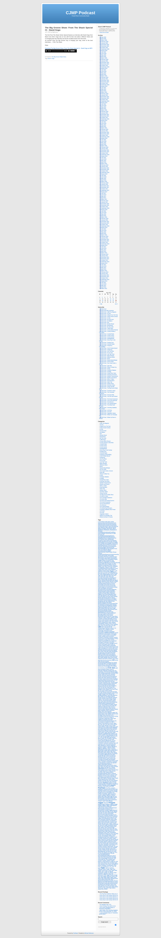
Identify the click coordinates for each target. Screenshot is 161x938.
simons (106, 827)
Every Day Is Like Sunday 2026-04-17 (109, 896)
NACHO (114, 763)
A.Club (101, 429)
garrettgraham (114, 695)
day (99, 652)
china (101, 624)
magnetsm (109, 747)
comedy (112, 629)
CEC (110, 621)
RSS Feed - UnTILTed (106, 410)
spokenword (111, 841)
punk (106, 792)
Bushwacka (101, 616)
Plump (99, 779)
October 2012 (104, 278)
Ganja (116, 692)
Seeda (103, 824)
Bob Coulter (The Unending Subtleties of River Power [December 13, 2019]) (108, 911)
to (102, 861)
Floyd (108, 687)
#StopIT (100, 566)
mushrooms (109, 760)
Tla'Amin (104, 860)
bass (99, 595)
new (105, 766)
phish (111, 777)
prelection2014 (111, 789)
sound (115, 837)
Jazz (101, 724)
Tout (111, 862)
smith (105, 832)
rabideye (113, 795)
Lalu (116, 733)
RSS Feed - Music (105, 358)
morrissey (100, 758)
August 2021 (104, 120)
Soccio (103, 834)
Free (115, 688)
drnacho (114, 665)
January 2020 (104, 148)
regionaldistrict (113, 805)
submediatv (106, 845)
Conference (101, 634)
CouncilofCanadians (109, 638)
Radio (105, 796)
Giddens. (100, 699)
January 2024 (104, 78)
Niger (99, 767)
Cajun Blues (115, 616)
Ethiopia (109, 677)
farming (112, 681)
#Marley (109, 549)
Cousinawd (113, 641)
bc (107, 595)
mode (107, 756)
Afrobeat (108, 580)
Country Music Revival (105, 441)
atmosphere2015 (102, 589)
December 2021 (105, 114)
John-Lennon (110, 724)
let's (114, 736)
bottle (99, 608)
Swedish (108, 848)
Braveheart (101, 609)
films (106, 685)
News (112, 766)
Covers (115, 643)
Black (110, 602)
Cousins (107, 643)
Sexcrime (102, 825)
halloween (105, 706)
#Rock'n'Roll (111, 560)
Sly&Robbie (101, 832)
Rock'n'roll (100, 814)
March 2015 (104, 235)
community (106, 630)
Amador (100, 582)
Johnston (107, 725)
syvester (100, 849)
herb (106, 711)
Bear (109, 596)
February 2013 (104, 272)
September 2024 (105, 67)
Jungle (107, 726)
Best (99, 600)
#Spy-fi (114, 565)
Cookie (100, 636)
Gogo (53, 58)
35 (105, 572)
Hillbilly (114, 712)
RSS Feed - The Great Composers (109, 399)
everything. (115, 678)
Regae (107, 801)
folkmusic (100, 688)
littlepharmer (109, 740)
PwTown (100, 794)
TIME (114, 858)
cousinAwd (111, 642)
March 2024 (104, 75)
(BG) (100, 569)
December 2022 (105, 96)
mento (99, 753)
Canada (116, 617)
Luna (104, 744)
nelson (115, 765)
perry (109, 775)
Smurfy (100, 834)
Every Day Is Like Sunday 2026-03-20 (109, 898)
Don (112, 662)
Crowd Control (103, 445)
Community (101, 630)
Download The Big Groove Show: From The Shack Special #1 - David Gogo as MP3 (68, 48)
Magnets (100, 747)
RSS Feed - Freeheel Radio (107, 344)
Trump (109, 870)
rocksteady (106, 816)
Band (103, 594)
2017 (115, 575)
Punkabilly (109, 792)
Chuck (111, 624)
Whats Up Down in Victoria (106, 517)
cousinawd (100, 642)
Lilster (113, 738)
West (112, 879)
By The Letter (103, 438)
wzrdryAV (100, 886)
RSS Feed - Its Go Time (106, 352)
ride (106, 811)
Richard (100, 811)
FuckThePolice (101, 691)
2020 (102, 576)
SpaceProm (104, 839)
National (109, 764)
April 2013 (103, 269)
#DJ (115, 538)
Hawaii (103, 709)
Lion (108, 739)
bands (106, 594)
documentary (106, 661)
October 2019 (104, 153)
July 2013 (103, 264)
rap (116, 796)
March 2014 (104, 252)
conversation (113, 635)
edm (109, 674)
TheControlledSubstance (104, 854)
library (99, 738)
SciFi (107, 823)
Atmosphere (104, 588)
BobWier (115, 605)
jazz (99, 724)
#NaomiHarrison (102, 552)
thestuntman (109, 857)
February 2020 (104, 147)
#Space (111, 565)
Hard (103, 708)
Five (101, 687)
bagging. (100, 594)
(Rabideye (113, 569)
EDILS (106, 674)
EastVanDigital (114, 673)
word (104, 884)
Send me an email (104, 32)
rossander (108, 819)
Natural (108, 765)
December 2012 (105, 275)
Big (116, 600)
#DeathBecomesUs (102, 538)
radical (99, 796)
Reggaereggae (101, 804)
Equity (99, 677)
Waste (99, 878)
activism (107, 577)
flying (111, 687)
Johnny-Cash (101, 725)
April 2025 (103, 56)
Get (107, 697)
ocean (106, 770)
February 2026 (104, 41)
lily (116, 738)
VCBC (105, 875)
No (109, 767)
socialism (114, 834)
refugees (100, 801)
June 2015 (103, 230)
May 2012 (103, 285)
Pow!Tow (114, 781)
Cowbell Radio (103, 444)
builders (105, 614)
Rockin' (115, 814)
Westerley (106, 881)
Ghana (111, 698)
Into (115, 720)
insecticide (110, 719)
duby (113, 670)
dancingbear (114, 650)
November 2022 (105, 98)
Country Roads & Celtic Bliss (106, 442)
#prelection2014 (113, 556)
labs (111, 732)
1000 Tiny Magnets (104, 423)
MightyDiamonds (108, 754)
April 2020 (103, 144)
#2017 (109, 521)
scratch (111, 823)
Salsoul (103, 821)
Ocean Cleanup (112, 770)
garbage (100, 695)
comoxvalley (101, 631)
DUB (106, 668)
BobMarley (110, 605)
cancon (100, 619)
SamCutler (107, 821)
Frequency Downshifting (105, 454)
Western (116, 881)
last (114, 734)
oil (98, 771)
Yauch (107, 886)
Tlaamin (113, 860)
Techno (100, 852)
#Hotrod (114, 545)
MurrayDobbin (112, 759)
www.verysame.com (112, 885)
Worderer (108, 884)
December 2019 (105, 150)
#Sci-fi (106, 563)
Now (114, 768)
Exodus (109, 680)
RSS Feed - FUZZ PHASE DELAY (109, 348)
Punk (103, 792)
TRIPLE (107, 868)
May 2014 (103, 249)
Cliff (111, 626)
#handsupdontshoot (103, 545)
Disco (117, 658)
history (103, 713)
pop (108, 780)
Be (102, 596)
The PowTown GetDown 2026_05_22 (109, 893)
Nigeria (102, 767)
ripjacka (115, 811)
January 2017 (104, 202)
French (104, 689)
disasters (110, 658)
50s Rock (103, 573)
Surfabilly (115, 847)
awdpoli (108, 591)
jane (112, 723)
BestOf (102, 600)
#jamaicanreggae (102, 547)
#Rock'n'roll (105, 560)
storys (102, 844)
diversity (109, 660)
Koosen (103, 731)
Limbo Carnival (103, 739)
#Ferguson (100, 540)
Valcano (112, 872)
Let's (116, 736)
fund (108, 691)
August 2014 (104, 245)
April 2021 (103, 126)
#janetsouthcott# (110, 547)
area (108, 587)
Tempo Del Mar (103, 493)
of (117, 770)
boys (111, 608)
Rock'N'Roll (110, 813)
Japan (114, 723)
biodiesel (110, 601)
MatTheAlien (107, 751)
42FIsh (109, 572)
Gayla (101, 696)
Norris (106, 768)
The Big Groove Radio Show (59, 56)
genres (113, 696)
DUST (105, 671)
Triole (112, 866)
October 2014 (104, 242)
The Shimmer (103, 505)
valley (109, 873)
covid (108, 644)
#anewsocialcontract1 (103, 526)
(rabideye (100, 570)
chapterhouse (105, 622)
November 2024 (105, 64)
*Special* (111, 570)
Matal (99, 751)
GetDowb (110, 697)
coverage (111, 643)
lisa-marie (112, 739)
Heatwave (103, 710)
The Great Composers (105, 502)
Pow (103, 781)
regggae (104, 805)
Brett (106, 611)
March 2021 (104, 127)
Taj (107, 849)
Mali (104, 749)
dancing (105, 650)
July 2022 (103, 104)
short (115, 826)
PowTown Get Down (104, 481)
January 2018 (104, 184)
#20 (100, 521)
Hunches (100, 717)
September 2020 (105, 136)
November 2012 (105, 276)
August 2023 (104, 86)
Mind (114, 754)
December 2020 (105, 132)
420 (111, 574)
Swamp (104, 848)
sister (111, 828)
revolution (106, 810)
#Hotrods (100, 546)
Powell (99, 784)
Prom (108, 790)
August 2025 (104, 50)
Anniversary (112, 584)
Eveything (100, 680)
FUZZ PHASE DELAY (105, 456)
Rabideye (108, 795)
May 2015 (103, 232)
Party (104, 774)
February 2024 (104, 77)
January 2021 (104, 130)
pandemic (100, 774)
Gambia (105, 692)
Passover (108, 774)
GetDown (115, 697)
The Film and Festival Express (107, 500)
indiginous (100, 719)
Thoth (99, 858)
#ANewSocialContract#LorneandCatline (107, 525)
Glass (104, 701)
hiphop (100, 713)
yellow (113, 886)
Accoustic (100, 577)
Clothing (107, 628)
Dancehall (115, 649)
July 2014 (103, 246)
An (104, 582)
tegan (111, 852)
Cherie (110, 623)
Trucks (103, 870)
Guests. (100, 705)
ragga (111, 796)
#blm (111, 528)
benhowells (101, 598)
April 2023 (103, 90)
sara (102, 823)
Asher (99, 588)
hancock (113, 706)
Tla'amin (100, 860)
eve (99, 678)
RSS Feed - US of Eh (105, 411)
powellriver (104, 784)
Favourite (100, 682)
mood (109, 757)
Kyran (99, 732)
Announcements (102, 586)
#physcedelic (104, 555)
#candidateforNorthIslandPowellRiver (107, 532)
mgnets (106, 753)
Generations (108, 696)
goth (102, 702)
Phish (114, 777)
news (109, 766)
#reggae (100, 560)
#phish (99, 555)
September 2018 (105, 172)
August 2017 (104, 191)
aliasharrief (104, 581)
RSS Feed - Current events (107, 337)
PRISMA (100, 790)
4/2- (116, 570)
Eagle (116, 671)
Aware (108, 590)
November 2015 (105, 223)
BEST (115, 598)
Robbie (112, 812)
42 (106, 572)
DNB (99, 661)
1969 (99, 575)
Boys (108, 608)
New (107, 766)
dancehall (100, 650)
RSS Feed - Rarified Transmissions (109, 376)
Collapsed (107, 629)
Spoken (106, 841)
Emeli (113, 675)
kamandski (100, 729)
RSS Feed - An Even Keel (107, 319)
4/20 (99, 572)
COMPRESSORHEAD (109, 632)
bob (99, 605)
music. (99, 761)
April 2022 (103, 108)
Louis (109, 743)
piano (99, 778)
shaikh (106, 825)
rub (101, 820)
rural (110, 820)
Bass (115, 594)
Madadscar (103, 745)
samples (112, 821)
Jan (110, 723)
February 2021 (104, 129)
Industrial (105, 719)
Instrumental (101, 720)
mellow (112, 752)
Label (108, 732)
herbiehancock (101, 712)
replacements (101, 807)
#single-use (110, 563)
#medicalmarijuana (102, 551)
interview (112, 720)
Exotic (112, 680)
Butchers (106, 616)
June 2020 (103, 141)
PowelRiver (115, 784)
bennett (105, 598)
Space (114, 838)
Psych (104, 791)
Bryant (109, 612)
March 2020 (104, 145)
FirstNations (113, 685)
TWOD (100, 871)
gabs (101, 692)
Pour (101, 781)
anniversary (107, 584)
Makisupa (100, 749)
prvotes (111, 790)
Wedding (113, 878)
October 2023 (104, 83)
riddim (103, 811)
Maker (113, 747)
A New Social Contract (105, 427)
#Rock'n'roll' (101, 561)
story (99, 844)
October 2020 (104, 135)
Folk (113, 687)
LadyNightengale (107, 733)
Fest (99, 684)
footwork (110, 688)
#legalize (112, 548)
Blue (116, 603)
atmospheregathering (111, 589)
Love (114, 743)
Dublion (108, 669)
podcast (103, 779)
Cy (116, 648)
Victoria (112, 875)
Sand (115, 821)
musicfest (103, 761)
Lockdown (105, 743)
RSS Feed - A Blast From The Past (109, 315)
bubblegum (113, 612)
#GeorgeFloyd (101, 544)
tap (104, 851)
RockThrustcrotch (113, 816)
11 (100, 299)
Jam (103, 723)
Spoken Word (103, 490)
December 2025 (105, 44)
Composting (111, 631)
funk (116, 691)
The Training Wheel (104, 506)
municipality (106, 759)
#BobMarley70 (113, 530)
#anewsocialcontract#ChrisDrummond (107, 523)
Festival (102, 684)
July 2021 (103, 122)
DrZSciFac (102, 668)
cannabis (107, 619)
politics (113, 779)
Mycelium (103, 763)
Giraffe (114, 699)
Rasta (103, 797)
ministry (100, 756)
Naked (99, 764)
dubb (116, 668)
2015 (110, 575)
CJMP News (103, 439)
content (108, 635)
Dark (105, 651)
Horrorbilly (100, 716)
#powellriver (101, 556)
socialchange (108, 834)
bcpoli (99, 596)
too (115, 861)
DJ (114, 660)
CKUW (108, 626)
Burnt (105, 615)
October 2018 (104, 171)
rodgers (100, 818)
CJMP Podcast (80, 12)
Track (106, 864)
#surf (103, 566)
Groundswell (105, 704)
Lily (99, 739)
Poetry (101, 475)
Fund (110, 691)
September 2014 (105, 243)
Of (116, 770)
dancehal (110, 649)
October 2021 (104, 117)
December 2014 (105, 239)
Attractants (100, 590)
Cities (109, 625)
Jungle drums (112, 726)
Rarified (100, 797)
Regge (115, 804)
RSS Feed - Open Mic (106, 365)
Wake (105, 877)
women (116, 882)
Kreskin (107, 731)
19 (102, 300)
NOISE (113, 767)
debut (104, 655)
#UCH (114, 567)
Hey (106, 712)
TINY (107, 859)
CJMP (99, 626)
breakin (110, 610)
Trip (115, 866)
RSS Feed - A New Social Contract (109, 316)
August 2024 (104, 68)
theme (114, 855)
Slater (103, 831)
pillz (102, 778)
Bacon (108, 593)
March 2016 (104, 217)
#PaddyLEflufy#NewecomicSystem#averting (108, 554)
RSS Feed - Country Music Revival (109, 329)
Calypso (108, 617)
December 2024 (105, 62)
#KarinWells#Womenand (104, 548)
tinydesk (110, 859)
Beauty (106, 597)
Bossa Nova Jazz (112, 607)
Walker (108, 877)
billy (107, 601)
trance (99, 865)
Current (110, 648)
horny (112, 715)
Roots (112, 818)
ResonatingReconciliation (104, 809)
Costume (111, 637)
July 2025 (103, 52)
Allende (111, 581)
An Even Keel (103, 430)
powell (114, 782)
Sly (114, 831)
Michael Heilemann (89, 933)
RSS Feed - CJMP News (106, 328)
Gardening (102, 457)
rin (110, 811)
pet (115, 775)
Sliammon (110, 831)
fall (116, 680)
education (113, 674)
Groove (100, 704)
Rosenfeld (103, 819)
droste (99, 666)
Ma (115, 744)
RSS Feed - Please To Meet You (108, 367)
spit (99, 841)
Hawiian (112, 709)
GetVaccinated (105, 698)
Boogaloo (105, 607)
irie (105, 722)
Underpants (101, 872)
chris (104, 624)
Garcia (109, 695)
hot (104, 716)
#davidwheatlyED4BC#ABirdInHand (106, 537)
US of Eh (102, 512)
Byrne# (110, 616)
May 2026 (103, 37)
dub (113, 668)
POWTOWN (106, 786)
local (108, 741)
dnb (117, 660)
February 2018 (104, 183)
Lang (107, 734)
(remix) (104, 570)
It (109, 722)
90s (101, 574)
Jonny (110, 725)
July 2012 (103, 282)
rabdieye (104, 795)
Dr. (106, 663)
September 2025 (105, 49)
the (113, 853)
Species (116, 839)
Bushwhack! (103, 436)
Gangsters (109, 692)
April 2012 (103, 287)
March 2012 (104, 288)
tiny (105, 859)
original (107, 772)
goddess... (114, 701)
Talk (111, 849)
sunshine (100, 846)
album (116, 580)
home (117, 713)
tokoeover (107, 861)
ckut (105, 626)
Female (112, 682)
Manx (106, 749)
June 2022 (103, 105)
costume (116, 637)
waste (115, 877)
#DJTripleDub (101, 539)
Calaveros (100, 617)
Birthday (104, 602)
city (112, 625)
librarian (114, 737)
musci (99, 760)
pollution (100, 780)
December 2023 (105, 80)
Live (113, 740)
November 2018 (105, 169)
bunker (108, 614)
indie (114, 718)
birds (113, 601)
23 (113, 300)
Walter (112, 877)
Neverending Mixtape (105, 468)
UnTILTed (102, 511)
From (111, 689)
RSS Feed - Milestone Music (107, 357)
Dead (111, 652)
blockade (113, 603)
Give (102, 701)
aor (106, 587)
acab (112, 576)
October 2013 (104, 260)
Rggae (111, 810)
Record (110, 798)
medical (108, 752)
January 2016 (104, 220)
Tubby (112, 870)
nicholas (116, 766)
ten (114, 852)
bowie (105, 608)
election (100, 675)
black (107, 602)
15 (110, 299)
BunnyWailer (101, 615)
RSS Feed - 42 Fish (105, 313)
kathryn (108, 729)
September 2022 (105, 101)
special (109, 839)
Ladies (114, 732)
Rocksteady (101, 816)
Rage (108, 796)
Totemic (105, 862)
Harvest (100, 709)
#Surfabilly (115, 566)
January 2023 (104, 95)
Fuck (103, 690)
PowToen (104, 785)
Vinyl (99, 876)
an (102, 582)
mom (110, 756)
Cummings (103, 648)
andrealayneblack (102, 583)
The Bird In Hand (104, 496)
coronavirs (111, 636)
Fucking (110, 690)
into (99, 722)
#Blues (114, 528)
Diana (112, 657)
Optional (111, 771)
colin (104, 629)
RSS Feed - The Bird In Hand (107, 390)
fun (106, 691)
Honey (104, 715)
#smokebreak (105, 565)
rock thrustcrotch (111, 817)
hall (115, 705)
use (109, 872)
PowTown (102, 788)
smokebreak (101, 833)
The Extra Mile (103, 499)
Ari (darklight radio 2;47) (105, 904)
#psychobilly (114, 558)
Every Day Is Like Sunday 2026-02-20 (109, 899)
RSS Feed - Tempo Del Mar (107, 386)
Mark (103, 750)
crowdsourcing (111, 646)
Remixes (109, 806)
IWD (113, 722)
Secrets (100, 824)
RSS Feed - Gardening (106, 349)
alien (108, 581)
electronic (104, 675)
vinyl (102, 876)
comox (110, 630)
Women (112, 882)
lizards (102, 741)
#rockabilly (112, 561)
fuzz (99, 692)
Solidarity (106, 835)
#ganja (100, 541)
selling (111, 824)
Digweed (100, 658)
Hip (116, 712)
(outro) (109, 569)
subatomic (100, 845)
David (49, 58)
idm (107, 717)
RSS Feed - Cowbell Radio (107, 334)
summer (113, 845)
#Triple (111, 567)
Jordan (114, 725)
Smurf (112, 833)
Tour (108, 862)
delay (99, 656)
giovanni (107, 699)
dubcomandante (102, 669)
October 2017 (104, 188)
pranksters (100, 789)
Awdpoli (100, 591)
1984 (104, 575)
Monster (106, 757)
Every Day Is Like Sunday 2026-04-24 (109, 895)
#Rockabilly (107, 561)
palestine (105, 773)
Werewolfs (108, 879)
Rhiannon (115, 810)
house (112, 716)
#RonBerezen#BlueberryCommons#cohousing (109, 562)
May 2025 (103, 55)
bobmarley (104, 605)
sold (103, 835)
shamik (115, 825)
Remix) (102, 806)
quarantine (113, 794)
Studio (116, 844)
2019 (99, 576)
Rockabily (110, 814)
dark (107, 651)
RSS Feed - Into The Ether (107, 351)
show (99, 827)
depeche (107, 656)
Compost (106, 631)
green (113, 703)
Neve (102, 766)
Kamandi (110, 727)
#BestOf (110, 527)
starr (108, 842)
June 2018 (103, 177)
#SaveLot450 (101, 563)
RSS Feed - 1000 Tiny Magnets (108, 312)
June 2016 (103, 212)
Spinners (111, 840)
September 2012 (105, 279)
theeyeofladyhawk (102, 855)
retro (111, 809)
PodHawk (75, 933)
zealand (113, 888)
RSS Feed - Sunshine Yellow (107, 385)
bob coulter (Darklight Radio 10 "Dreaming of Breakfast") (107, 908)
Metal (102, 753)
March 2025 (104, 58)
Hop (107, 715)
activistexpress (112, 577)
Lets (101, 737)
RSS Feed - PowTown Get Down (108, 374)
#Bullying (100, 531)
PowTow (109, 785)
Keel (116, 729)
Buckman (100, 614)
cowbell (104, 645)
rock (104, 813)
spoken (102, 841)
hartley (110, 708)
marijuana (113, 749)
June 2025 (103, 53)
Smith (108, 832)
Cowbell (108, 645)
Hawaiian (107, 709)
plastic (113, 778)
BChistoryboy (113, 595)
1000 (115, 574)
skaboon (102, 830)
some (113, 835)
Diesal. (115, 657)
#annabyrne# (115, 526)
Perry (106, 775)
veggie (108, 875)
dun (116, 670)
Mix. (105, 756)
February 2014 (104, 254)
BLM (109, 603)
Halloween (100, 706)
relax (99, 806)
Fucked (106, 690)
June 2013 (103, 266)
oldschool (105, 771)
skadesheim (107, 830)
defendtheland (112, 655)
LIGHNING (109, 738)
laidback (113, 733)
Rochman (100, 813)
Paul (116, 774)
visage (104, 876)
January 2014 (104, 255)
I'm (103, 717)
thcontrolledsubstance (105, 853)
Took (117, 861)
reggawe (112, 804)
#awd (99, 527)
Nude (99, 770)
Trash (115, 865)
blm (107, 603)
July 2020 (103, 139)
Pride (116, 789)
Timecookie (101, 859)
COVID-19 (112, 644)
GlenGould (109, 701)
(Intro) (103, 569)
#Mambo (105, 549)
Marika (100, 750)
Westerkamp (101, 881)
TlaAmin (109, 860)
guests (115, 704)
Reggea (100, 805)
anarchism (107, 582)
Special (112, 839)
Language (110, 734)
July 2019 (103, 157)
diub (99, 660)
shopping (111, 826)
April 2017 (103, 197)
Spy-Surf (100, 842)
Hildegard (109, 712)
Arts (101, 433)
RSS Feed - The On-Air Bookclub (108, 400)
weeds (99, 879)
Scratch (114, 823)
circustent (106, 625)
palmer (109, 773)
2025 (110, 576)
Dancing (109, 650)
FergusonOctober (107, 683)
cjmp (114, 625)
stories (110, 842)
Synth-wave (113, 848)
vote (116, 876)
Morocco (113, 757)
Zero (103, 889)
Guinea (104, 705)
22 (110, 300)
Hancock (100, 708)
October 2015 (104, 224)
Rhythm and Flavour (104, 484)
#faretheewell (110, 539)
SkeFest (100, 831)
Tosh (102, 862)
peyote (105, 777)
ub (108, 871)
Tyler (103, 871)
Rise (99, 812)
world (114, 884)
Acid (104, 577)
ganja (113, 692)
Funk (113, 691)
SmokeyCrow (107, 833)
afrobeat (104, 580)
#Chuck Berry (109, 533)
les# (112, 736)
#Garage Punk (110, 542)
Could (99, 638)
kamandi (106, 727)
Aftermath (112, 580)
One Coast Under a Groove (106, 470)
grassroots (114, 702)
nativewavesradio (102, 765)
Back (105, 593)
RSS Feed (103, 309)
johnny (115, 724)
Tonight (112, 861)
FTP (100, 690)
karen (104, 729)
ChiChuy (114, 623)
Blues (111, 604)
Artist (116, 587)
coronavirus (101, 637)
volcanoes (108, 876)
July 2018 (103, 175)
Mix (103, 756)
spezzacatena (105, 840)
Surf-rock (110, 847)
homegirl (100, 715)
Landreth (103, 734)
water (102, 878)
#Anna (110, 526)
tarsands (110, 851)
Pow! (108, 781)
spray (115, 841)
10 (102, 572)
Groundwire (111, 704)
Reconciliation (101, 798)
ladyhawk (100, 733)
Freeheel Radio (103, 453)
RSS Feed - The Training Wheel (108, 403)
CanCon (115, 618)
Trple (114, 869)
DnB (102, 661)
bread (102, 610)
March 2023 (104, 92)
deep (107, 655)
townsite (103, 864)
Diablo (102, 657)
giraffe (111, 699)
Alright (116, 581)
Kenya (102, 730)
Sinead (110, 827)
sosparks (112, 837)
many (109, 749)
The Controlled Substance (106, 497)
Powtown (100, 786)
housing (116, 716)
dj (115, 660)
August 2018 (104, 174)
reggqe (108, 805)
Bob (101, 605)
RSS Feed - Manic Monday (107, 355)
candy (103, 619)
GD (104, 696)
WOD (109, 882)
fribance (108, 689)
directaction (105, 658)
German (104, 697)
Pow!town (100, 782)
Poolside (104, 780)
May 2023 (103, 89)
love (112, 743)
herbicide (109, 711)
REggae (111, 801)
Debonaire (100, 655)
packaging (100, 773)
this (115, 857)
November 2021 (105, 116)
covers (99, 644)
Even (101, 678)
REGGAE (106, 802)
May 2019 (103, 160)
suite (110, 845)
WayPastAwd (107, 878)
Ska (116, 828)
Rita (101, 812)
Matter (102, 751)
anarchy (112, 582)
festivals (110, 684)
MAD (99, 745)
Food (106, 688)
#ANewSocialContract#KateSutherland (107, 524)
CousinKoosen (101, 643)
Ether (105, 677)
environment (105, 676)
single (113, 827)
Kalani (102, 727)
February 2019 (104, 165)
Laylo (101, 736)
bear (107, 596)
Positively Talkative (104, 476)
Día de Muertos (111, 671)
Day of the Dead (106, 652)
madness (108, 745)
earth (99, 673)
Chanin (100, 622)
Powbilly (102, 478)
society (100, 835)
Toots (99, 862)
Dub (110, 668)
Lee (106, 736)
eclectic (100, 674)
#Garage (110, 541)
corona (107, 636)
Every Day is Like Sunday (106, 450)
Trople (111, 869)
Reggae (111, 803)
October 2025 (104, 47)
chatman (114, 622)
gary (99, 696)
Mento (115, 752)
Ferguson (100, 683)
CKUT (102, 626)
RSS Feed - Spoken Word (107, 383)
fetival (113, 684)
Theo (99, 857)
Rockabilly (105, 814)
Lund (107, 744)
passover (112, 774)
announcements (110, 586)
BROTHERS (101, 612)
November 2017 (105, 187)
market (106, 750)
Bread (99, 610)
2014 (107, 575)
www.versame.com (102, 885)
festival (106, 684)
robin (115, 812)
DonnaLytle (101, 663)
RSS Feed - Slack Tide (106, 382)
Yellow (116, 886)
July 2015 (103, 229)
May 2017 (103, 196)
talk (109, 849)
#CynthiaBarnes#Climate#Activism (106, 535)
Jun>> (116, 304)
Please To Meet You (104, 473)
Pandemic (113, 773)
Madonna (113, 745)
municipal (100, 759)
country (116, 638)
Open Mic (102, 472)
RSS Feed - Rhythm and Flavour (108, 377)
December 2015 (105, 221)
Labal (105, 732)
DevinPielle (112, 656)
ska (99, 830)
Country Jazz (107, 639)
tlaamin (100, 861)
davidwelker (115, 651)
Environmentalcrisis (112, 676)
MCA (114, 751)
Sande (99, 823)
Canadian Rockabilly (108, 618)
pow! (111, 781)
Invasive (102, 722)
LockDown (100, 743)
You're (99, 888)
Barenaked (111, 594)
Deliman (103, 656)
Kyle (117, 731)
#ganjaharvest (105, 541)
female (116, 682)
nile (105, 767)
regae (103, 801)
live (115, 740)
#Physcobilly (111, 555)
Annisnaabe (101, 584)
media (104, 752)
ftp (98, 690)
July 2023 (103, 87)
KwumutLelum (112, 731)
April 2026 (103, 38)
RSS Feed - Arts (104, 322)
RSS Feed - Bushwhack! (106, 325)
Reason (115, 797)
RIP (112, 811)
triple (99, 868)
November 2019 (105, 151)
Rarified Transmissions (105, 482)
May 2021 (103, 125)
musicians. (114, 761)
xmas (104, 886)
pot (99, 781)
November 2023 (105, 81)
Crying (116, 646)
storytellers (106, 844)
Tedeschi (106, 852)
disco (114, 658)
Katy (111, 729)
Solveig (110, 835)
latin (116, 734)
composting (101, 632)
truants (100, 870)
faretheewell (108, 681)
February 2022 (104, 111)
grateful (104, 703)
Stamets (104, 842)
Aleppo (100, 581)
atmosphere (110, 588)
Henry (103, 711)
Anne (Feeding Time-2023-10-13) (108, 906)
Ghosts (114, 698)
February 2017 (104, 200)
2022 (107, 576)
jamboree (106, 723)
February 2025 (104, 59)
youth (107, 888)
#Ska (114, 563)
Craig (99, 646)
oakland (103, 770)
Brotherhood (110, 611)
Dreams (104, 665)
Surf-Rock (105, 847)
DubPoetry (105, 670)
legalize (109, 736)
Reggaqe (107, 804)
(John (106, 569)
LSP (117, 743)
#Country (100, 534)
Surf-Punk (100, 847)
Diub (101, 660)
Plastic (116, 778)
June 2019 (103, 159)
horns (109, 715)
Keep (99, 730)
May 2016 (103, 214)
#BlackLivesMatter (102, 528)
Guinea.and (108, 705)
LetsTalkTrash (105, 737)
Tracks (109, 864)
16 (113, 299)
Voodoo (113, 876)
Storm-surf (114, 842)
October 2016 (104, 206)
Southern (110, 838)
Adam (99, 579)
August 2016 (104, 209)
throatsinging (104, 858)
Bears (112, 596)
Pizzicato (109, 778)
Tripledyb (100, 869)
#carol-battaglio (102, 533)
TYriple (106, 871)
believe (113, 597)
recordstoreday (101, 799)
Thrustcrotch (110, 858)
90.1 (99, 574)
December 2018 (105, 168)
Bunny (111, 614)
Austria (105, 590)
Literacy (100, 740)
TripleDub (111, 868)
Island (107, 722)
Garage (100, 694)
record (106, 798)
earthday (103, 673)
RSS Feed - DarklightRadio (107, 338)
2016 (112, 575)
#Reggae (115, 559)
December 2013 (105, 257)
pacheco (111, 772)
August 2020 (104, 138)
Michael (110, 753)
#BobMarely (101, 530)
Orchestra (100, 772)
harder (106, 708)
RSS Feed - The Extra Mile (107, 394)
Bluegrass (102, 604)
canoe (115, 619)
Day (101, 652)
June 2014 (103, 248)
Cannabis (111, 619)
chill (99, 624)
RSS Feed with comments (107, 310)
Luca (99, 744)
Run (108, 820)
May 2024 (103, 72)
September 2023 (105, 84)
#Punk (105, 559)
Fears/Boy (105, 682)
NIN (107, 767)
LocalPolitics (112, 741)
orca (114, 771)
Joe (106, 724)
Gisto (99, 701)
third (113, 857)
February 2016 (104, 218)
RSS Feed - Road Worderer (107, 380)
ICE (105, 717)
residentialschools (112, 807)
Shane (99, 826)
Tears (115, 851)
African (100, 580)
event (104, 678)
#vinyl (116, 568)
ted (103, 852)
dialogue (106, 657)
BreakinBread (101, 611)
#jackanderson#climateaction (109, 546)
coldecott (100, 629)
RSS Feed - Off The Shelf (106, 361)
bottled (102, 608)
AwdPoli (104, 591)
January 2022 (104, 113)
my (99, 763)
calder (104, 617)
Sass (105, 823)
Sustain (100, 848)
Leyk (110, 737)
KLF (115, 730)
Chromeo (108, 624)
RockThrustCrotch (102, 817)
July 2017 (103, 193)
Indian (111, 718)
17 (103, 572)
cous (110, 641)
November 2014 (105, 240)
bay (102, 595)
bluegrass (107, 604)
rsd (99, 820)
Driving (110, 665)
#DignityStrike (110, 538)
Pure (113, 792)
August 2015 (104, 227)
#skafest (100, 565)
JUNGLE (103, 726)
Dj (112, 660)
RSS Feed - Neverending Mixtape (108, 360)
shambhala (110, 825)
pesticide (112, 775)
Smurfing (116, 833)
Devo (116, 656)
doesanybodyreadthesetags (104, 662)
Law (99, 736)
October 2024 (104, 65)
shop (102, 826)
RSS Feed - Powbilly (105, 371)
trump (106, 870)
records (113, 798)
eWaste (105, 680)
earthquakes (108, 673)
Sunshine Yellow (104, 491)
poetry (107, 779)
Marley (109, 750)
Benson (109, 598)
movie (107, 758)
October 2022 (104, 99)
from (114, 689)
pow (106, 781)
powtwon (113, 788)
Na (112, 763)
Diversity (105, 660)
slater (106, 831)
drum (102, 666)
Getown (100, 698)
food (104, 688)
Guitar (113, 705)
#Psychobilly (101, 559)
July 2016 (103, 211)
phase (108, 777)
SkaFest (112, 830)
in (113, 717)
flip (103, 687)
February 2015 (104, 236)
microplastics (101, 754)
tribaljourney (106, 866)
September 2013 (105, 261)
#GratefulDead (108, 544)
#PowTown (106, 556)
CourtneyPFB (105, 641)
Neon (99, 766)
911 (113, 574)
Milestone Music (104, 465)
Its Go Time (102, 460)
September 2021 (105, 119)
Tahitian (104, 849)
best (112, 598)
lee (104, 736)
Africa (114, 579)
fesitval (113, 683)
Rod (116, 817)
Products (104, 790)
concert (116, 632)
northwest (110, 768)
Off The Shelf (103, 469)
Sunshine (105, 846)
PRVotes (115, 790)
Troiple (108, 869)
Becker (109, 597)
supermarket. (110, 846)
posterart (115, 780)
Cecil (113, 621)
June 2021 (103, 123)
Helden (100, 711)
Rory (99, 819)
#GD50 (116, 542)
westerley (111, 881)
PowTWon (108, 788)
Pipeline (105, 778)
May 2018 (103, 178)
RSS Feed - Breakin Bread (107, 324)
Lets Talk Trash (103, 462)
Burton (111, 615)
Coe (115, 628)
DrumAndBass (107, 666)
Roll (103, 818)
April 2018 (103, 180)
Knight (99, 731)
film (103, 685)
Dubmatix (100, 670)
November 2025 (105, 46)
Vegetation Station (104, 514)
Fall (115, 680)
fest (116, 683)
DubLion (112, 669)
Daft (104, 649)
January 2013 (104, 273)
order (104, 772)
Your (105, 888)
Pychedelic (105, 794)
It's (110, 722)
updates (106, 872)
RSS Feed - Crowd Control (107, 335)
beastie (115, 596)
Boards (115, 604)
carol (103, 621)
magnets (109, 746)
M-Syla (112, 744)
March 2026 (104, 40)
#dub (106, 539)
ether (102, 677)
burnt (108, 615)
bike (104, 601)
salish (99, 821)
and (115, 582)
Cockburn (111, 628)
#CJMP (114, 533)
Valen (115, 872)
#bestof (114, 527)
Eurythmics (113, 677)
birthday (100, 602)
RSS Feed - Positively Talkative (108, 370)
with (104, 882)
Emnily (100, 676)
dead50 (100, 653)
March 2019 (104, 163)
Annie (113, 583)
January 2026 (104, 43)
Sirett (108, 828)
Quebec (100, 795)
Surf (117, 846)
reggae (101, 803)
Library (103, 738)
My (100, 763)
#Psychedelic (101, 558)
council (103, 638)
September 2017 (105, 190)
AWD (113, 590)
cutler (113, 648)
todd (104, 861)
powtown (113, 785)
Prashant (105, 789)
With (106, 882)
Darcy (99, 651)
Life (106, 738)
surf (115, 846)
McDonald (100, 752)
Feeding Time (103, 451)
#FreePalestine (112, 540)
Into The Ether (103, 459)
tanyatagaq (101, 851)
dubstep (110, 670)
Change (116, 621)
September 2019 (105, 154)
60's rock (107, 573)
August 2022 (104, 102)
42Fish (112, 572)
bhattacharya (110, 600)
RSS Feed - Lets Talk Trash (107, 354)
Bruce (105, 612)
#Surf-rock (110, 566)
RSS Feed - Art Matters (106, 321)
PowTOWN (111, 786)
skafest (116, 830)
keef (114, 729)
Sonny (108, 837)
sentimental (115, 824)
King (110, 730)
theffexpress (110, 855)
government (106, 702)
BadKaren (112, 593)
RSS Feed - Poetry (105, 368)
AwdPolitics (112, 591)
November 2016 (105, 205)
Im (109, 717)
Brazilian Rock (113, 609)
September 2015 (105, 226)
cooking (104, 636)
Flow (105, 687)
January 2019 (104, 166)
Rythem (114, 820)
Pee (103, 775)
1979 (102, 575)
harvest (113, 708)
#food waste (106, 540)
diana (109, 657)
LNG (105, 741)
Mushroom (103, 760)
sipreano (105, 828)
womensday (107, 883)
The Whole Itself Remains (106, 508)
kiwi (112, 730)
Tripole (104, 869)
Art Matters (102, 432)
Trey (102, 866)
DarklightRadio (103, 448)
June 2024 (103, 71)
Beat (103, 597)
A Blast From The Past (105, 426)
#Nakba (109, 551)
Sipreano (100, 828)
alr (114, 581)
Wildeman (100, 882)
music (116, 760)
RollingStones (107, 818)
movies (111, 758)
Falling (99, 681)
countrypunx (101, 639)
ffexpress (100, 685)
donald (115, 662)
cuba (99, 648)
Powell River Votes (104, 479)
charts (110, 622)
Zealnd (100, 889)
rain (114, 796)
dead (114, 652)
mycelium (108, 763)
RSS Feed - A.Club (105, 318)
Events (107, 678)
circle (102, 625)
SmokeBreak (113, 832)
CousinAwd (106, 642)
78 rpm (112, 573)
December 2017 (105, 185)
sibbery (102, 827)
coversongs (104, 644)
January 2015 (104, 238)
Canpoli (100, 621)
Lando (99, 734)
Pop (110, 780)
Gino (104, 699)
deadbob (104, 653)
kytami (102, 732)
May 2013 (103, 267)
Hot (106, 716)
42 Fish (101, 424)
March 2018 (104, 181)
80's (114, 573)
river (104, 812)
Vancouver (100, 875)
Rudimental (104, 820)
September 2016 (105, 208)
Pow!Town (105, 782)
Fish (99, 687)
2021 (104, 576)
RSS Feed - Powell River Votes (108, 373)
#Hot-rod (110, 545)
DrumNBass (114, 666)
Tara (106, 851)
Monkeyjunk (101, 757)
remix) (106, 806)
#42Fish (103, 521)
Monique (114, 756)
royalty (115, 819)
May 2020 (103, 142)
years (110, 886)
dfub (99, 657)
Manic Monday (103, 463)
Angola (108, 583)
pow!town (110, 782)
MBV (111, 751)
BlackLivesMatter (102, 603)
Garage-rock (111, 694)
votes (99, 877)
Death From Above (110, 653)
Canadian (100, 618)
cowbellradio (113, 645)
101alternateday (106, 574)
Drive (107, 665)
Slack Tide (102, 488)
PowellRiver (110, 784)
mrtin (114, 758)
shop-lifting (106, 826)
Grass (110, 702)
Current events (103, 447)
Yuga (110, 888)
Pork (112, 780)
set (99, 825)
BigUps (101, 601)
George (100, 697)
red (111, 799)
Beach (104, 596)
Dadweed (100, 649)
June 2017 (103, 194)
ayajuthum (100, 593)
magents (105, 746)
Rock (106, 813)
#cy (103, 534)
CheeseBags (101, 623)
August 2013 (104, 263)
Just (99, 727)
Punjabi (100, 792)
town (116, 862)
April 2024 (103, 74)
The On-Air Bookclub (105, 503)
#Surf (106, 566)
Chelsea (106, 623)
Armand (111, 587)
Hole (106, 713)
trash (99, 866)
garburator (104, 695)
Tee (109, 852)
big (99, 601)
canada (112, 617)
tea (113, 851)
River (106, 812)
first (110, 685)
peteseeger (101, 777)
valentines (105, 873)
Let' (99, 737)
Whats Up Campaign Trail (106, 515)
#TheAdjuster (101, 567)
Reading (107, 797)
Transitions (104, 865)
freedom (100, 689)
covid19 (100, 645)
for (113, 688)
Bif (114, 600)
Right (108, 811)
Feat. (109, 682)
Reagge (111, 797)
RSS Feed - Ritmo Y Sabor (107, 379)
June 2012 (103, 284)
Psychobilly (114, 791)
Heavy (107, 710)
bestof (105, 600)
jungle (99, 726)
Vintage (115, 875)
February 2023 (104, 93)
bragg (114, 608)
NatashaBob (104, 764)
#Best (106, 527)
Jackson (100, 723)
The (112, 853)
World (112, 884)
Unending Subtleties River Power (108, 509)
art (114, 587)
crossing (106, 646)
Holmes (114, 713)
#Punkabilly (110, 559)
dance (106, 649)
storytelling (112, 844)
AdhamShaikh (104, 579)
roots (115, 818)
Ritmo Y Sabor (103, 485)
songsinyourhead (102, 837)
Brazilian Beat (107, 609)
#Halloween (115, 544)
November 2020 (105, 133)
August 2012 (104, 281)
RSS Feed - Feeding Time (107, 342)
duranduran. (101, 671)
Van (112, 873)
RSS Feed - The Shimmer (107, 402)
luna (102, 744)
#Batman (103, 527)
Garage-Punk (105, 694)
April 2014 (103, 251)
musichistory (109, 761)
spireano (115, 840)
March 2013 (104, 270)
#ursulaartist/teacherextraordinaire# (106, 568)
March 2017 (104, 199)
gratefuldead (109, 703)
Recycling (107, 799)
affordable (110, 579)
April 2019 (103, 162)
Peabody (100, 775)
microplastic (115, 753)
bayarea (105, 595)
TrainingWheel (114, 864)
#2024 (112, 521)
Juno (117, 726)
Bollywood (100, 607)
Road (109, 812)
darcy (102, 651)
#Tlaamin (107, 567)
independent (107, 718)
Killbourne (106, 730)
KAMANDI (114, 727)
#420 (106, 521)
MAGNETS (114, 746)
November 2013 (105, 258)
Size (114, 828)
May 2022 (103, 107)
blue (99, 604)
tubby (115, 870)
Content (104, 635)
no (111, 767)
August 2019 (104, 156)
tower (113, 862)
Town (99, 864)
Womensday (101, 883)
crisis (102, 646)
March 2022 (104, 110)
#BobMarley (107, 530)
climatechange (101, 628)
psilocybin (100, 791)
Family (103, 681)
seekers (107, 824)
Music (101, 466)
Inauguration (101, 718)
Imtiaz (111, 717)
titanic (114, 859)
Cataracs (106, 621)
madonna (100, 746)
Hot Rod (109, 716)
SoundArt (100, 838)
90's (117, 573)
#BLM (108, 528)
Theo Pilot (103, 857)
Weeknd (103, 879)
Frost (116, 689)
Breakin (106, 610)
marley (113, 750)
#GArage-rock (103, 542)
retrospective (101, 810)
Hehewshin (111, 710)
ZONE (105, 889)
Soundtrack (105, 838)
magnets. (104, 747)
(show (107, 570)
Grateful (100, 703)
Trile (110, 866)
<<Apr (100, 304)
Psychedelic (109, 791)
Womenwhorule (113, 883)
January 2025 (104, 61)
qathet (109, 794)
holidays (109, 713)
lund (109, 744)
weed (116, 878)
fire (108, 685)
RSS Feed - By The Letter (107, 326)
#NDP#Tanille (109, 552)
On (108, 771)
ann (111, 583)
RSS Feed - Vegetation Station (108, 413)
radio (102, 796)
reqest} (106, 807)
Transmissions (110, 865)
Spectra (100, 840)
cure (107, 648)
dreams (100, 665)
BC (109, 595)
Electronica (109, 675)
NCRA (111, 765)
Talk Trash (114, 849)
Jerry (104, 724)
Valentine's (100, 873)
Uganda (111, 871)
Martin (116, 750)
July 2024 (103, 70)
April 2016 (103, 215)
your (102, 888)
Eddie (103, 674)
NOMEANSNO (101, 768)
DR (104, 663)
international (107, 720)
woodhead (100, 884)
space (99, 839)
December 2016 (105, 203)
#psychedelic (108, 558)
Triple (103, 868)
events (111, 678)
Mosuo (104, 758)
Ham (109, 706)
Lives (99, 741)
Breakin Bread (103, 435)
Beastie (100, 597)
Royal (112, 819)
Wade (102, 877)
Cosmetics (106, 637)
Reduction (114, 799)
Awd (111, 590)
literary (104, 740)
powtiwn (100, 785)
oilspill (101, 771)
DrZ (99, 668)
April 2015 (103, 233)
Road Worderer (103, 487)
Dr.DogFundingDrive (112, 663)
